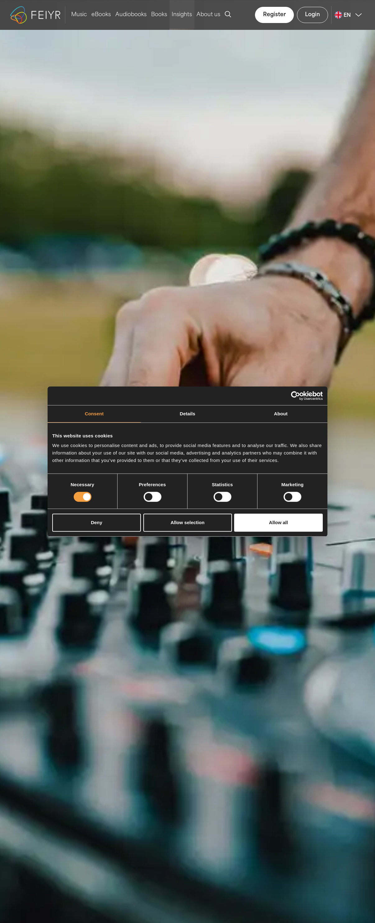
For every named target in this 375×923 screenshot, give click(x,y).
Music (79, 14)
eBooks (101, 14)
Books (159, 14)
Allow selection (187, 522)
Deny (96, 522)
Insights (182, 14)
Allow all (278, 522)
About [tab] (281, 413)
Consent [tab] (94, 413)
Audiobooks (130, 14)
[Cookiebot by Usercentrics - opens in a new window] (295, 395)
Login (312, 14)
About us (208, 14)
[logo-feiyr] (37, 15)
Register (274, 14)
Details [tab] (187, 413)
